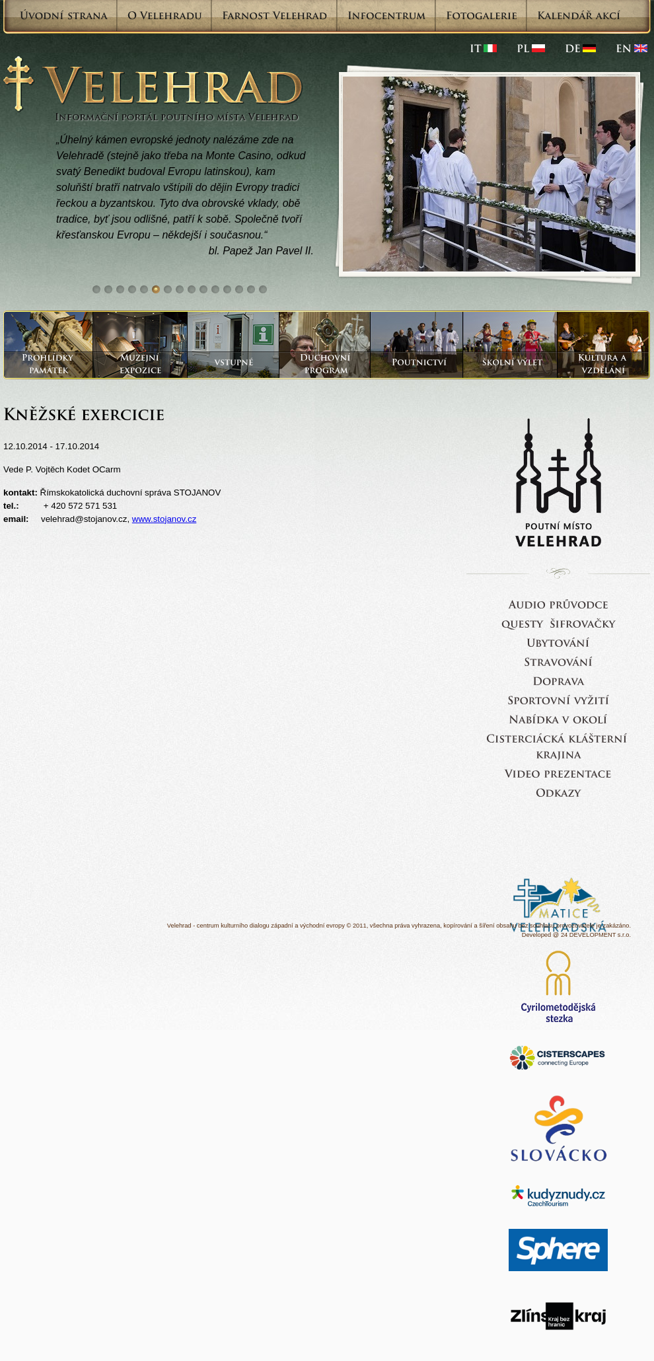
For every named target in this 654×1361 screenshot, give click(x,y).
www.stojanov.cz (164, 519)
